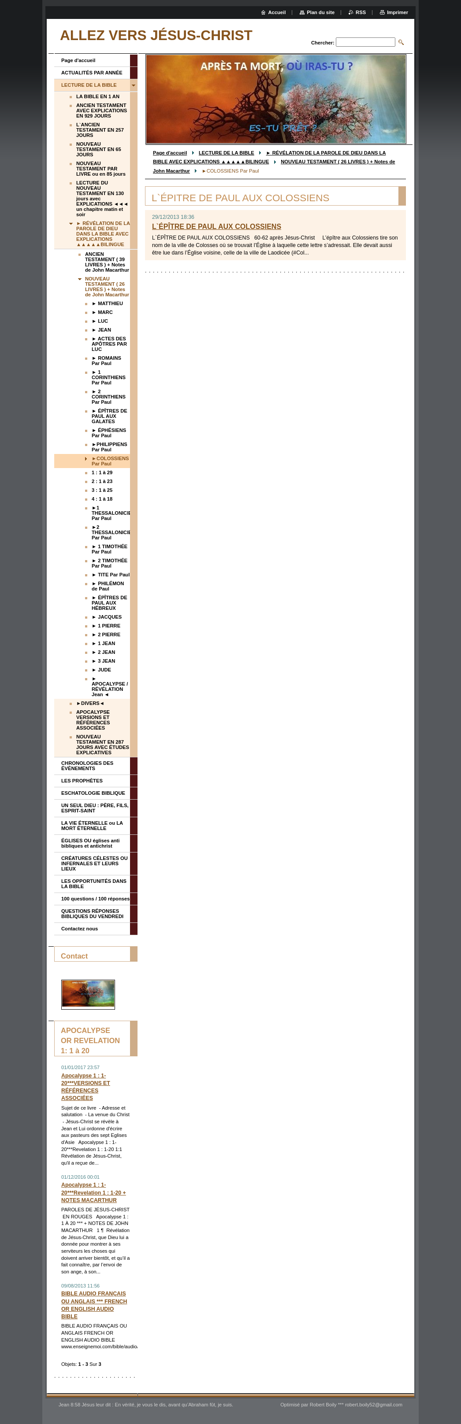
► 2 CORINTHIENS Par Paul (109, 397)
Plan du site (321, 12)
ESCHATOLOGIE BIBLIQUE (93, 793)
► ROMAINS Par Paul (106, 360)
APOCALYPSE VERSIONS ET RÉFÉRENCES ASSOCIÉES (93, 719)
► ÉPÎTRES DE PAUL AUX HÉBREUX (109, 603)
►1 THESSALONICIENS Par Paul (111, 513)
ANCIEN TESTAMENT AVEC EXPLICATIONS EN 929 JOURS (101, 110)
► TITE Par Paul (111, 574)
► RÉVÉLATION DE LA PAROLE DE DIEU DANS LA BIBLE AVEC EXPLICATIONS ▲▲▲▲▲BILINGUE (103, 234)
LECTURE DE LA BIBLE (226, 152)
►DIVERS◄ (90, 703)
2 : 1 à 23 (102, 481)
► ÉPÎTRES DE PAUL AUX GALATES (109, 416)
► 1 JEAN (103, 643)
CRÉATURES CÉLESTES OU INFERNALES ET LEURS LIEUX (94, 863)
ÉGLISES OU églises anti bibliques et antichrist (90, 843)
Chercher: (323, 42)
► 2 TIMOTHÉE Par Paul (109, 563)
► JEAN (101, 329)
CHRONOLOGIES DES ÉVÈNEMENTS (87, 765)
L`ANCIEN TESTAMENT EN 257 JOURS (100, 130)
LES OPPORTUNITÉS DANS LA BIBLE (93, 883)
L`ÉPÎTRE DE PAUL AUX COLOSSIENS (216, 226)
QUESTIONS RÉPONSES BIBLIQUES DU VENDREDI (92, 913)
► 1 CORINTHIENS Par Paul (109, 377)
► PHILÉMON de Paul (108, 586)
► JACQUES (107, 617)
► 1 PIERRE (106, 625)
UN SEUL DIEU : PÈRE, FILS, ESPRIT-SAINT (95, 808)
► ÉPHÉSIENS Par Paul (109, 433)
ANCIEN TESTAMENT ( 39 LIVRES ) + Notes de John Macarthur (107, 262)
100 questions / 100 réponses (95, 898)
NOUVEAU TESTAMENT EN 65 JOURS (98, 149)
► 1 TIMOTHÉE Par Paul (109, 549)
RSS (361, 12)
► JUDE (101, 669)
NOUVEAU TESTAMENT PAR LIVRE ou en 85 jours (101, 169)
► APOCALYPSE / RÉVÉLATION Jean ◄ (110, 686)
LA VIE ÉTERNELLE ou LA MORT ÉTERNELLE (92, 825)
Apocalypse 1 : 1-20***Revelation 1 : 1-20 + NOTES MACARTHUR (93, 1192)
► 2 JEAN (103, 652)
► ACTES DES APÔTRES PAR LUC (109, 344)
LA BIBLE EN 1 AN (97, 96)
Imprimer (397, 12)
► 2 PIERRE (106, 634)
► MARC (102, 312)
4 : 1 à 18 (102, 499)
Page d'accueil (170, 152)
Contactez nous (79, 928)
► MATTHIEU (107, 303)
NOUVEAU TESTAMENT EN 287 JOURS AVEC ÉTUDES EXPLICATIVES (102, 744)
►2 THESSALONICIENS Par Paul (111, 532)
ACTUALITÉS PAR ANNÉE (92, 72)
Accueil (277, 12)
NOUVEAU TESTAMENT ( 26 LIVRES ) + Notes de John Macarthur (107, 286)
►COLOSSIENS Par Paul (110, 461)
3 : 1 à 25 (102, 490)
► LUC (100, 321)
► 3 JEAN (103, 661)
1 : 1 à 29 (102, 472)
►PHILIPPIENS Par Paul (109, 447)
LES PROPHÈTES (82, 780)
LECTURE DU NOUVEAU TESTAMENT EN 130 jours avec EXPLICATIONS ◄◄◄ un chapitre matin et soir (102, 198)
